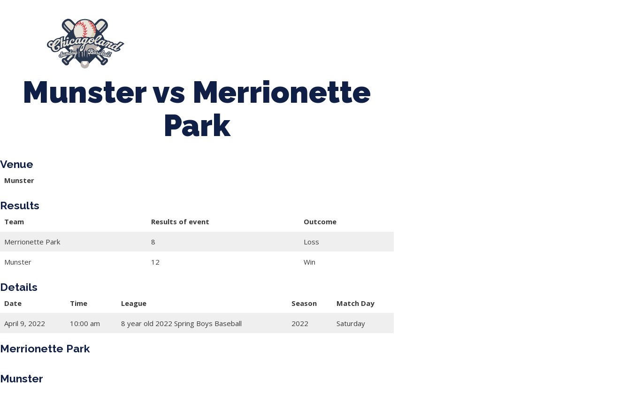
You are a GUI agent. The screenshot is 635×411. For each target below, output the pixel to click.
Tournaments (293, 38)
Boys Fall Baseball (430, 38)
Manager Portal (569, 38)
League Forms (181, 48)
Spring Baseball (225, 38)
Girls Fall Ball (502, 38)
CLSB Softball (358, 38)
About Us (164, 38)
